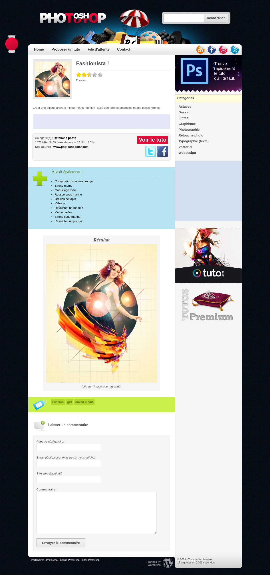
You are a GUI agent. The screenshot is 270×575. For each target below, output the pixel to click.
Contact (123, 49)
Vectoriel (185, 147)
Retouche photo (65, 138)
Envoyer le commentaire (61, 543)
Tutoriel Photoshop (69, 560)
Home (39, 49)
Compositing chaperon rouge (74, 181)
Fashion (58, 402)
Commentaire (45, 489)
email (223, 50)
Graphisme (187, 124)
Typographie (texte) (194, 141)
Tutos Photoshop (90, 560)
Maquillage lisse (65, 190)
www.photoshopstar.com (71, 146)
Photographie (189, 129)
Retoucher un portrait (69, 221)
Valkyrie (60, 203)
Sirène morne (64, 185)
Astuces (185, 106)
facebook (212, 50)
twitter (235, 50)
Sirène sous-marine (68, 216)
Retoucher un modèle (69, 207)
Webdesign (187, 152)
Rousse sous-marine (68, 194)
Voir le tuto (152, 140)
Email (40, 457)
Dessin (184, 112)
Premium (208, 305)
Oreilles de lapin (65, 199)
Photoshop (52, 560)
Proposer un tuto (65, 49)
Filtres (183, 118)
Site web (42, 473)
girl (69, 402)
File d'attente (98, 49)
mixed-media (84, 402)
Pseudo (41, 441)
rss (200, 50)
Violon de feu (63, 212)
